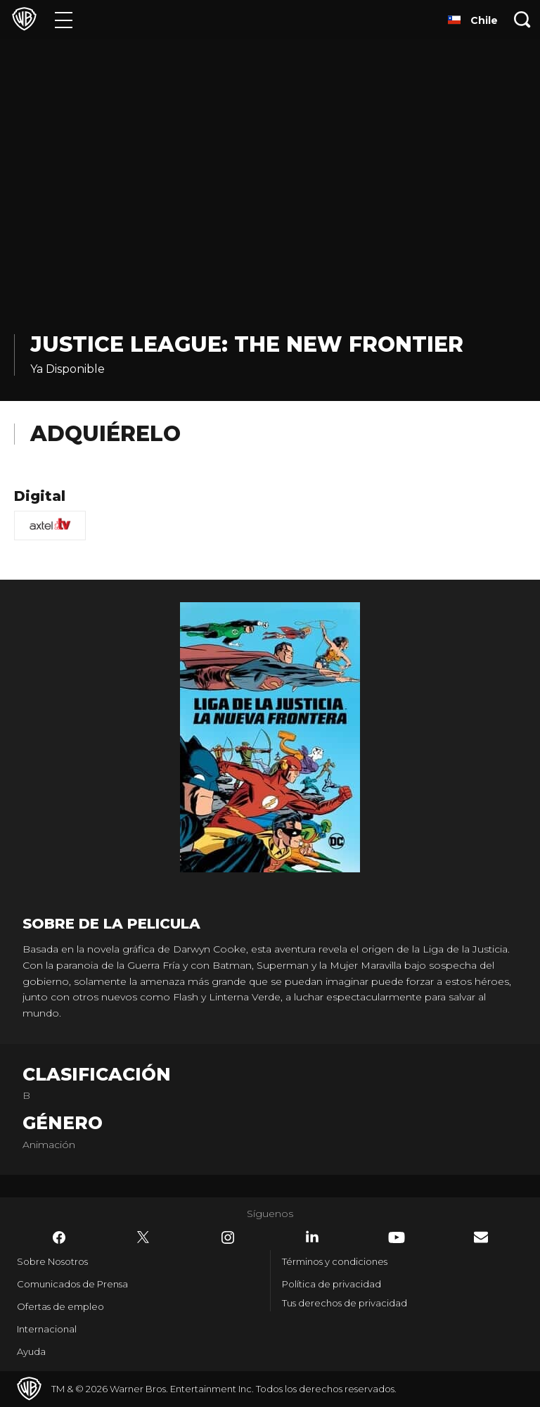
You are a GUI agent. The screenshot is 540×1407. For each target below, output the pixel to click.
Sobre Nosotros (52, 1261)
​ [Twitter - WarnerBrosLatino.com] (143, 1237)
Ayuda (31, 1351)
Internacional (47, 1329)
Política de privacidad (331, 1284)
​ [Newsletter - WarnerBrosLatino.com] (480, 1237)
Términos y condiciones (334, 1261)
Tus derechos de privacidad (344, 1303)
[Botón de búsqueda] (522, 19)
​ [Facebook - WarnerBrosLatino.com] (59, 1237)
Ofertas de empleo (60, 1306)
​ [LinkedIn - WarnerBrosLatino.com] (312, 1236)
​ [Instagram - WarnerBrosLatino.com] (227, 1237)
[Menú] (63, 19)
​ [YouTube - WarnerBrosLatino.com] (396, 1237)
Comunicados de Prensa (72, 1284)
